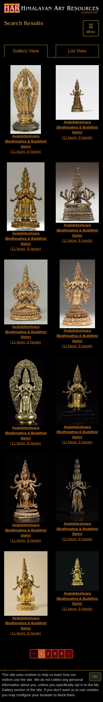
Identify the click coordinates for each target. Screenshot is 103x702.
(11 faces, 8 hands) (26, 109)
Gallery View (26, 51)
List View (77, 51)
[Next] (69, 653)
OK (95, 677)
